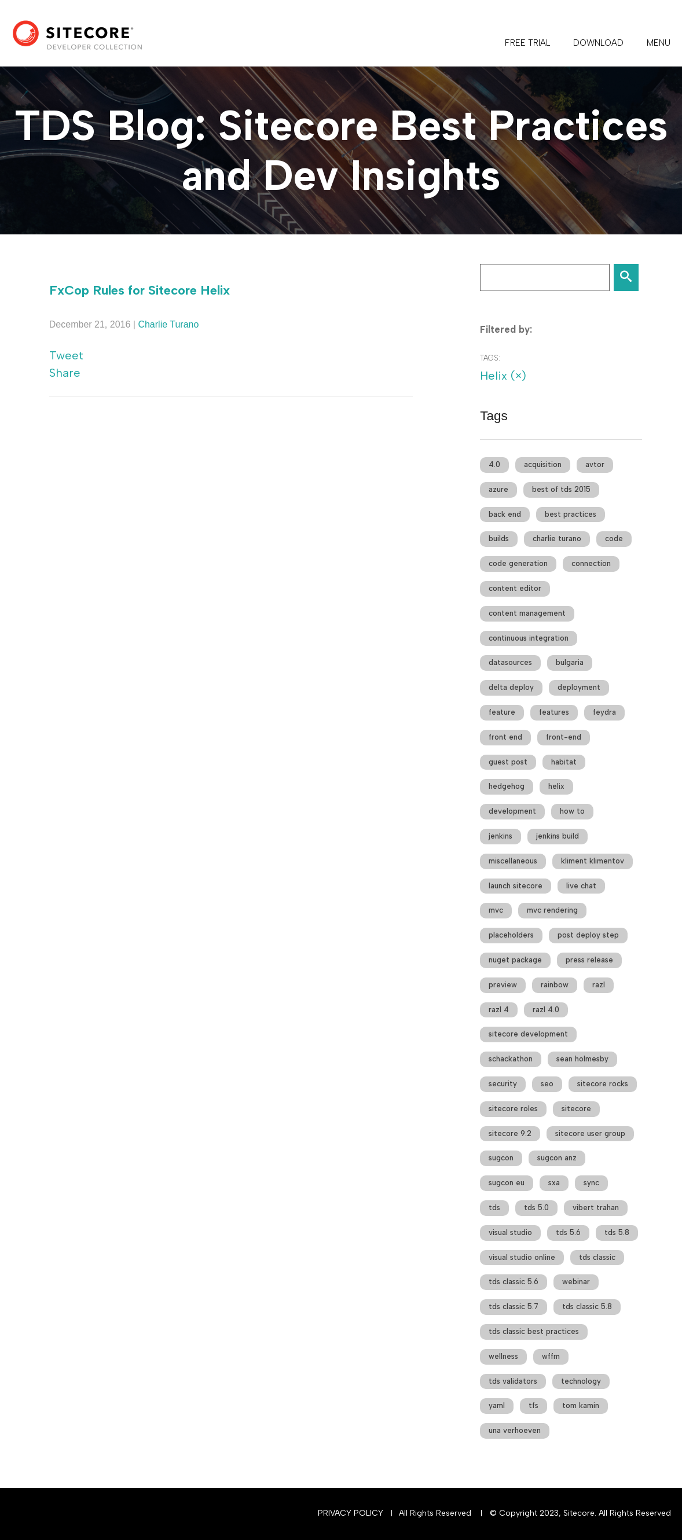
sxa (554, 1182)
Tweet (66, 355)
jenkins (500, 836)
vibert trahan (596, 1207)
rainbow (555, 984)
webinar (576, 1281)
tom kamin (580, 1405)
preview (503, 984)
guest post (508, 762)
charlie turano (557, 538)
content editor (515, 588)
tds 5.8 (616, 1232)
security (503, 1083)
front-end (563, 737)
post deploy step (588, 935)
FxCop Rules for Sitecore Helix (139, 290)
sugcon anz (557, 1157)
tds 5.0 (536, 1207)
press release (589, 959)
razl (598, 984)
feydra (604, 712)
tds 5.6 (568, 1232)
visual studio (510, 1232)
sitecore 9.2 (510, 1133)
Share (64, 373)
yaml (497, 1405)
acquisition (543, 464)
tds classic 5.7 (513, 1306)
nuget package (515, 959)
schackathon (511, 1058)
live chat (581, 885)
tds (494, 1207)
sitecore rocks (602, 1083)
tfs (533, 1405)
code (614, 538)
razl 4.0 (546, 1009)
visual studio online (522, 1257)
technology (581, 1381)
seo (547, 1083)
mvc (496, 910)
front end (505, 737)
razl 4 (499, 1009)
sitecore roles (513, 1108)
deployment (579, 687)
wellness (503, 1356)
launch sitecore (515, 885)
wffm (551, 1356)
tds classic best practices (534, 1331)
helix (556, 786)
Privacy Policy (350, 1513)
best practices (570, 514)
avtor (594, 464)
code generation (518, 563)
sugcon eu (507, 1182)
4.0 (494, 464)
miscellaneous (513, 861)
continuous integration (529, 638)
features (554, 712)
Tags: (490, 358)
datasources (510, 662)
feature (502, 712)
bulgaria (570, 662)
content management (527, 613)
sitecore (576, 1108)
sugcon (501, 1157)
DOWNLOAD (598, 43)
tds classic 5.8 (587, 1306)
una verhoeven (515, 1430)
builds (499, 538)
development (512, 811)
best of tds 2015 (561, 489)
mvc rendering (552, 910)
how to (572, 811)
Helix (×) (503, 376)
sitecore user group (590, 1133)
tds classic (597, 1257)
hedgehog (507, 786)
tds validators (513, 1381)
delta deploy (511, 687)
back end (505, 514)
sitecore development (528, 1034)
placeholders (511, 935)
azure (498, 489)
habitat (564, 762)
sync (591, 1182)
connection (591, 563)
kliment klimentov (592, 861)
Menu (658, 43)
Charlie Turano (168, 324)
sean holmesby (582, 1058)
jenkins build (557, 836)
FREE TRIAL (527, 43)
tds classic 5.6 (513, 1281)
